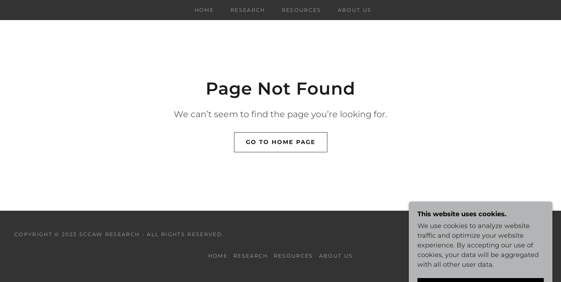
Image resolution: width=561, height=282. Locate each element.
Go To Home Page (280, 142)
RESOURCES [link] (301, 10)
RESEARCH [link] (247, 10)
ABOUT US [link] (355, 10)
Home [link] (204, 10)
